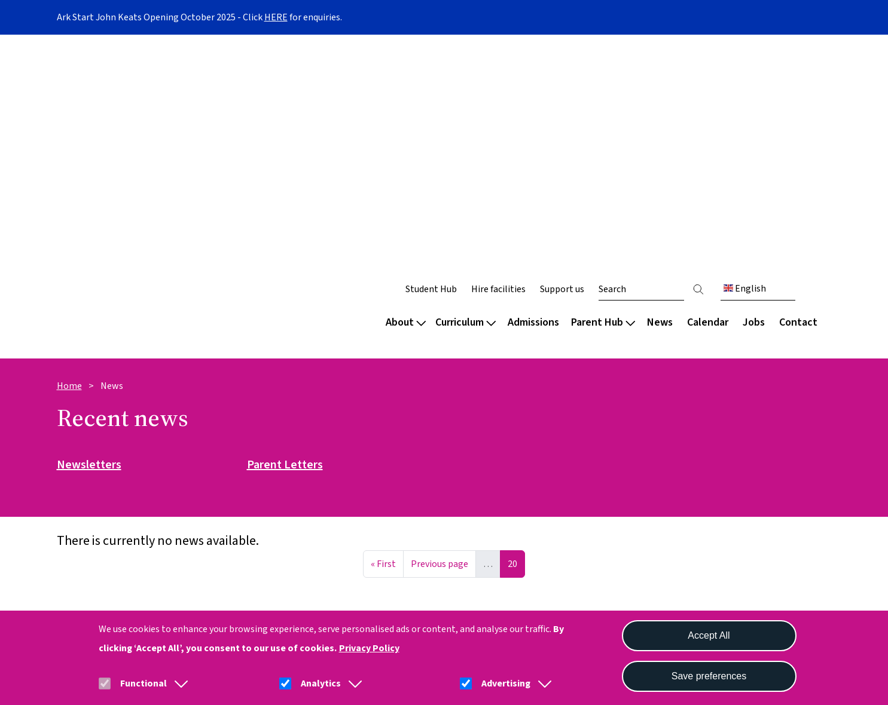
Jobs (754, 100)
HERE (276, 17)
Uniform (663, 501)
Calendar (707, 100)
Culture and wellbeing (301, 440)
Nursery (74, 440)
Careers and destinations (505, 501)
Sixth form (80, 501)
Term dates (671, 440)
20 (516, 340)
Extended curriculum (495, 481)
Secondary (80, 481)
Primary (74, 460)
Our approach (479, 440)
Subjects (468, 460)
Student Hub (431, 66)
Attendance (671, 460)
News (660, 100)
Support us (562, 66)
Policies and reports (297, 481)
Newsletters (89, 243)
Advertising (505, 683)
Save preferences (709, 676)
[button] (179, 683)
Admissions (533, 100)
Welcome (78, 420)
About (406, 100)
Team (266, 460)
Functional (143, 683)
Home (69, 163)
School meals (674, 481)
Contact (798, 100)
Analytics (321, 683)
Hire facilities (498, 66)
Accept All (709, 635)
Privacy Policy (369, 648)
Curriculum (465, 100)
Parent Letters (285, 243)
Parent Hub (603, 100)
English (745, 66)
